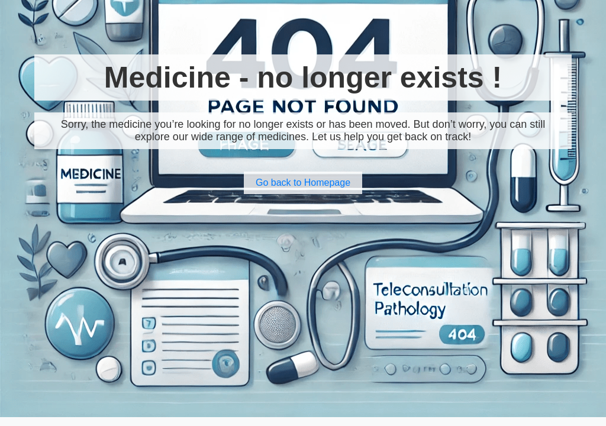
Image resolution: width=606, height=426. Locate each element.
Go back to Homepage (303, 183)
